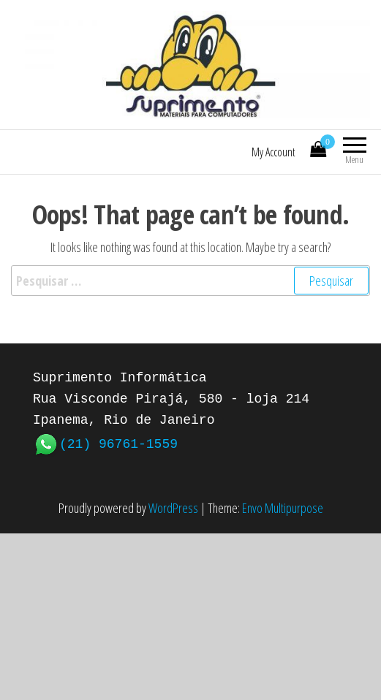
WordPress (173, 508)
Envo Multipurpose (282, 508)
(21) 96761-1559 (118, 443)
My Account (273, 152)
